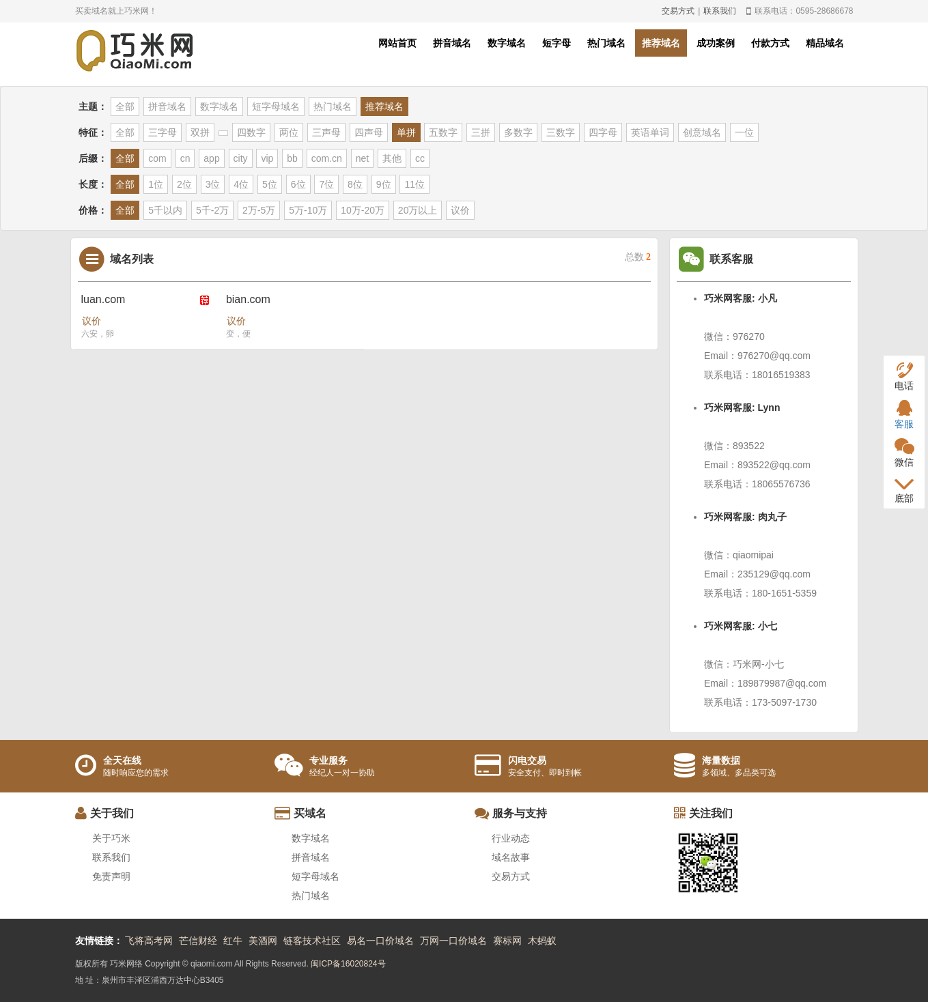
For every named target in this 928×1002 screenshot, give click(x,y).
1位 (155, 184)
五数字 (443, 132)
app (211, 158)
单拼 (406, 132)
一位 (744, 132)
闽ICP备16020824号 (348, 964)
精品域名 (825, 43)
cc (420, 158)
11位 (414, 184)
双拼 (200, 132)
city (241, 158)
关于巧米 (111, 838)
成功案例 (716, 43)
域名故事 (511, 857)
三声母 (326, 132)
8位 (355, 184)
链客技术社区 (312, 940)
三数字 (560, 132)
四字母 (603, 132)
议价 (460, 210)
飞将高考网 (149, 940)
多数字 (518, 132)
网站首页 (397, 43)
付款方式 (770, 43)
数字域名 (507, 43)
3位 (213, 184)
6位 (298, 184)
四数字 (251, 132)
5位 (269, 184)
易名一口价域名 (380, 940)
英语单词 (650, 132)
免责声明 (111, 876)
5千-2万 (212, 210)
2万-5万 (258, 210)
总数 (638, 257)
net (362, 158)
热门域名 (606, 43)
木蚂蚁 (542, 940)
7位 (326, 184)
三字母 (162, 132)
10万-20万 (362, 210)
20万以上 (418, 210)
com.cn (326, 158)
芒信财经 (198, 940)
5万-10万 (308, 210)
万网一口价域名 (453, 940)
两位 (288, 132)
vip (267, 158)
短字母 (556, 43)
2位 (184, 184)
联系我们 (719, 11)
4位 (241, 184)
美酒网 (263, 940)
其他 (392, 158)
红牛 (232, 940)
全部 (125, 106)
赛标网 (507, 940)
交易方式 (678, 11)
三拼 (480, 132)
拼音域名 (452, 43)
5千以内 (165, 210)
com (157, 158)
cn (185, 158)
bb (292, 158)
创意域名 (702, 132)
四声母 (368, 132)
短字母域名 (276, 106)
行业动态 (511, 838)
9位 (383, 184)
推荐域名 (661, 43)
